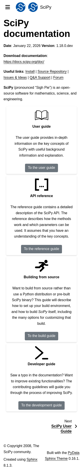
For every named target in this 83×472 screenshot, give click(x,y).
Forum (58, 77)
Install (30, 71)
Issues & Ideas (15, 77)
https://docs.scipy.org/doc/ (24, 62)
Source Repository (52, 71)
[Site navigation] (8, 7)
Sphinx (32, 459)
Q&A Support (40, 77)
